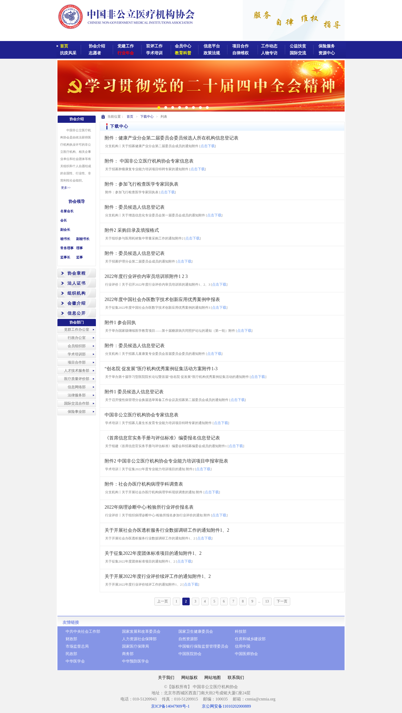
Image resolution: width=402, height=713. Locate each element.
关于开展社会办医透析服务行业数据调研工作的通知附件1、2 (167, 530)
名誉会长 (67, 211)
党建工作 (125, 46)
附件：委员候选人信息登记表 (135, 207)
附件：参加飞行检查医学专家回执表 (141, 184)
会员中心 (183, 46)
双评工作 (154, 46)
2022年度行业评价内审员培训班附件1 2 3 (146, 276)
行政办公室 (77, 338)
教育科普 (183, 53)
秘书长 (65, 239)
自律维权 (240, 53)
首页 (64, 46)
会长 (63, 220)
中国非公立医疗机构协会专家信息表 (141, 414)
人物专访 (269, 53)
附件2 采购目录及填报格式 (132, 230)
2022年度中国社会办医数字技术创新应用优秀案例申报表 (162, 299)
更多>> (66, 187)
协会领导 (76, 201)
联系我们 (236, 677)
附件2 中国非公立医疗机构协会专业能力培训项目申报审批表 (166, 461)
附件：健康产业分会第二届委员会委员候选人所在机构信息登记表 (171, 137)
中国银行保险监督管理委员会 (203, 646)
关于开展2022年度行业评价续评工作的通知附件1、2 (158, 576)
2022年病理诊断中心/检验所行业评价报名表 (149, 507)
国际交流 (298, 53)
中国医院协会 (190, 654)
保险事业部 (77, 412)
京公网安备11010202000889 (226, 706)
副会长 (65, 230)
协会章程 (76, 273)
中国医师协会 (246, 654)
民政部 (71, 654)
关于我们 (166, 677)
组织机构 (76, 293)
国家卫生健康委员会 (195, 631)
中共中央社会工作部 (83, 631)
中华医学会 (75, 661)
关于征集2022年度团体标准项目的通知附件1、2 (153, 553)
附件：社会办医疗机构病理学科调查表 (144, 484)
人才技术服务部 (76, 371)
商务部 (128, 654)
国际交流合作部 (76, 403)
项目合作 (240, 46)
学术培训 (154, 53)
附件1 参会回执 (120, 322)
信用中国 (242, 646)
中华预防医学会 (135, 661)
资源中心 (326, 53)
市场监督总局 (77, 646)
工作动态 (269, 46)
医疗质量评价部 (76, 379)
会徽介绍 (76, 303)
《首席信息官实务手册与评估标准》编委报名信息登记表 (162, 437)
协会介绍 (97, 46)
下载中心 (147, 116)
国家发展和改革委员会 (141, 631)
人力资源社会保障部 (139, 639)
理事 (79, 248)
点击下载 (207, 146)
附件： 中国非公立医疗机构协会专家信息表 (149, 161)
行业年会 (125, 53)
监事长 (65, 257)
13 (267, 601)
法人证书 (76, 283)
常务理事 (67, 248)
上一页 (162, 601)
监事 (79, 257)
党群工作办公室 (76, 330)
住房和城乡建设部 (250, 639)
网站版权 (189, 677)
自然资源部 (188, 639)
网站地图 (212, 677)
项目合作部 (77, 362)
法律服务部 (77, 395)
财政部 (71, 639)
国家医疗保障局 (135, 646)
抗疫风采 (68, 53)
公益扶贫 (298, 46)
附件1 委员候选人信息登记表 (134, 391)
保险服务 (326, 46)
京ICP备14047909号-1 (170, 706)
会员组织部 (77, 346)
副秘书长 (82, 239)
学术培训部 (77, 354)
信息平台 (212, 46)
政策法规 (212, 53)
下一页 (282, 601)
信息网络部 (77, 387)
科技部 (240, 631)
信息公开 (76, 313)
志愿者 (95, 53)
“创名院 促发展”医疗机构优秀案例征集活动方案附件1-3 (161, 368)
